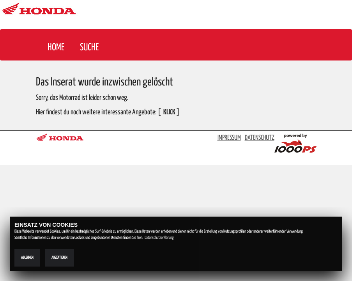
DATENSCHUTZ (259, 138)
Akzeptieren (59, 258)
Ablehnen (27, 258)
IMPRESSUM (229, 138)
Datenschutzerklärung (159, 238)
